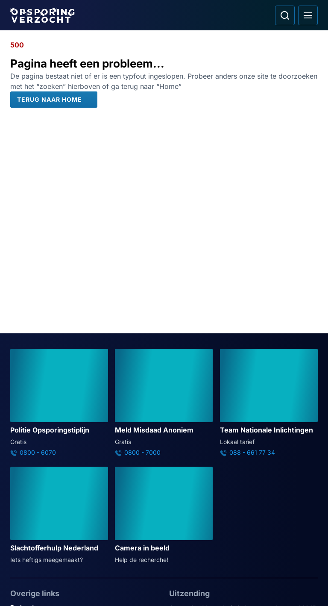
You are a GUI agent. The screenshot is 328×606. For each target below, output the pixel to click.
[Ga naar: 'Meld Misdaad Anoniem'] (164, 402)
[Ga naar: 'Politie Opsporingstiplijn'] (59, 402)
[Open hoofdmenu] (308, 15)
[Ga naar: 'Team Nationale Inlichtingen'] (269, 402)
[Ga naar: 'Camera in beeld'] (164, 515)
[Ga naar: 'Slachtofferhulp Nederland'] (59, 515)
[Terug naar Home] (53, 99)
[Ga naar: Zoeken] (285, 15)
